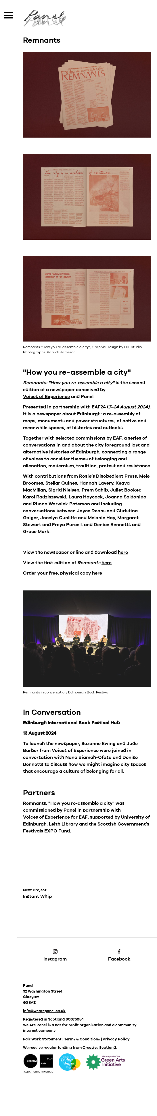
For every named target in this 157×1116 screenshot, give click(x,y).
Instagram (55, 955)
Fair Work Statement (42, 1039)
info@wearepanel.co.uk (44, 1011)
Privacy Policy (116, 1039)
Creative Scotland (99, 1047)
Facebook (119, 955)
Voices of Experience (46, 396)
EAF (83, 817)
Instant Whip (37, 894)
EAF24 (99, 407)
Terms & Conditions (82, 1039)
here (123, 552)
